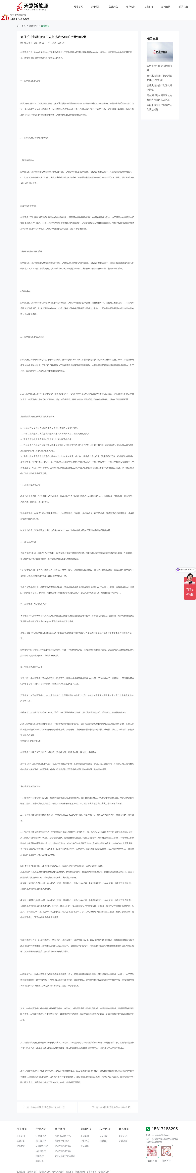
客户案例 (98, 5)
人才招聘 (115, 5)
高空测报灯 (80, 1162)
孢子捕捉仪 (41, 1132)
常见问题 (85, 1137)
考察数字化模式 (62, 1132)
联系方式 (123, 1127)
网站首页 (45, 5)
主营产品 (80, 5)
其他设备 (40, 1152)
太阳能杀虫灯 (42, 1137)
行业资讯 (85, 1132)
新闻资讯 (132, 5)
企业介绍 (21, 1127)
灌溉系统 (40, 1147)
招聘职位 (104, 1132)
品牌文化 (21, 1132)
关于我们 (63, 5)
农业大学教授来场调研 (65, 1147)
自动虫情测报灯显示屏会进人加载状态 (48, 1098)
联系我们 (150, 5)
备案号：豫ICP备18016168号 (110, 1169)
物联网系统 (41, 1142)
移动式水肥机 (58, 1162)
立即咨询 (123, 1132)
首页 (24, 16)
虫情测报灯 (25, 43)
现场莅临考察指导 (63, 1137)
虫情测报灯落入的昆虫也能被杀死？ (116, 1098)
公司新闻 (45, 16)
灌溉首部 (70, 1162)
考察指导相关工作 (63, 1127)
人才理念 (104, 1127)
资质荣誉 (21, 1137)
